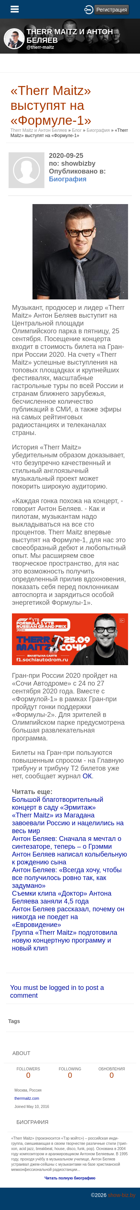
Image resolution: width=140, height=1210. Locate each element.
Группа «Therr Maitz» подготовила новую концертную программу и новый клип (64, 940)
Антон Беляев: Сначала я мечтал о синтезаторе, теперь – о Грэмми (66, 842)
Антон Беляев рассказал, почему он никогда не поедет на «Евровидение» (68, 916)
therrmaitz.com (27, 1098)
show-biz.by (122, 1195)
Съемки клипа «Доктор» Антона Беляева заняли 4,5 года (61, 897)
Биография (98, 130)
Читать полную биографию (69, 1178)
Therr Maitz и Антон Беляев (38, 130)
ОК (87, 776)
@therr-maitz (40, 47)
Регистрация (111, 10)
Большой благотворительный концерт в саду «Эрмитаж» (57, 803)
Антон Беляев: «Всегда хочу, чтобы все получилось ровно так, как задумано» (67, 877)
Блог (77, 130)
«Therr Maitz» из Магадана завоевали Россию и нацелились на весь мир (68, 823)
